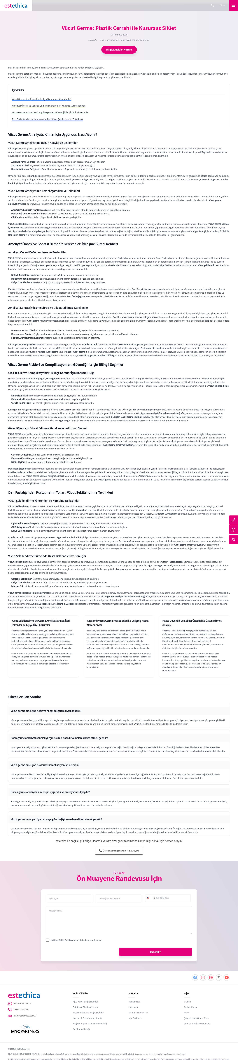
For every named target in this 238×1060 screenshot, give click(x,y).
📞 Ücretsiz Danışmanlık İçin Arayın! (119, 850)
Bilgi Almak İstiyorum (119, 49)
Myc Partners (135, 1018)
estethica (133, 1007)
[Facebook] (195, 977)
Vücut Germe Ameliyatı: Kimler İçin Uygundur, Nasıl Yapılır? (41, 99)
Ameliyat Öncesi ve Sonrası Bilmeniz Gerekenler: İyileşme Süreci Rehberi (49, 105)
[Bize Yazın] (233, 520)
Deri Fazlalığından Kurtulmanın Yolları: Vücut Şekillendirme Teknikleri (47, 119)
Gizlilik (187, 1001)
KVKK (186, 1012)
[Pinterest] (211, 977)
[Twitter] (219, 977)
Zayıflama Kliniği (81, 1029)
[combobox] (150, 897)
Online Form (190, 1007)
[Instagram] (203, 977)
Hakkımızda (134, 1001)
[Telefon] (233, 539)
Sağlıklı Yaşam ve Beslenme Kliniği (90, 1023)
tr (222, 5)
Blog (102, 40)
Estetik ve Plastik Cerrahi (85, 1007)
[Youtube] (227, 977)
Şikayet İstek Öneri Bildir (196, 1018)
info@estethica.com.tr (25, 1015)
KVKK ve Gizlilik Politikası (62, 940)
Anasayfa (92, 40)
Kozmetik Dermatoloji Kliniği (87, 1018)
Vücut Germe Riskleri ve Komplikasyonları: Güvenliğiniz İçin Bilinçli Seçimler (50, 112)
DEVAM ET (155, 952)
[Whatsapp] (233, 529)
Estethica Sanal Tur (138, 1012)
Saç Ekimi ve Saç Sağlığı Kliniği (88, 1012)
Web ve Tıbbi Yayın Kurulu (197, 1023)
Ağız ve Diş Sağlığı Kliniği (85, 1001)
